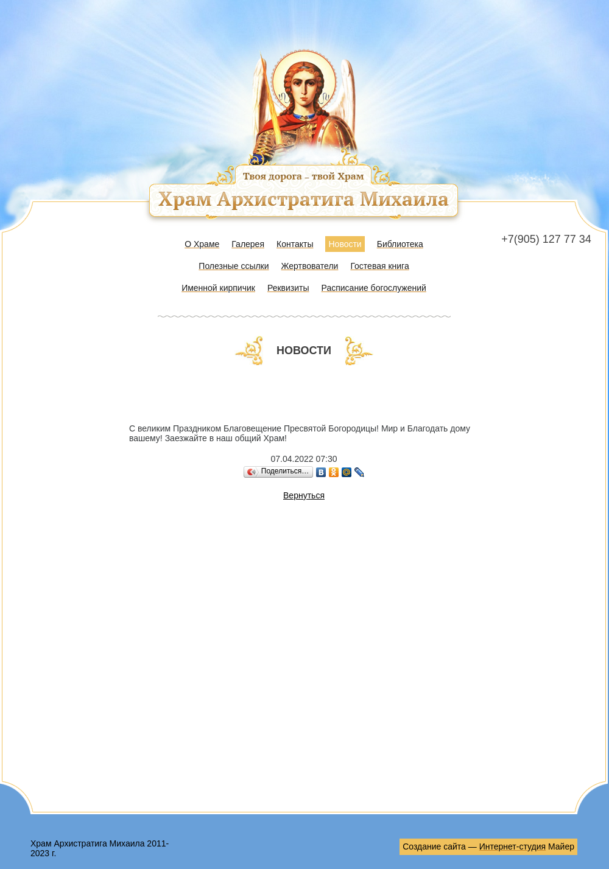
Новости (344, 244)
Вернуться (304, 495)
